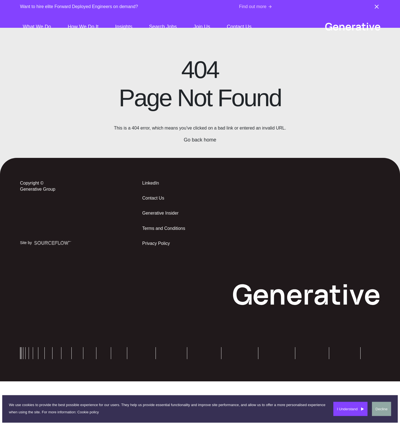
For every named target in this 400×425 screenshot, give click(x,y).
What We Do (37, 26)
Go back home (200, 140)
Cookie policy (88, 412)
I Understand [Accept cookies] (347, 409)
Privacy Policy (156, 243)
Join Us (202, 26)
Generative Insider (160, 213)
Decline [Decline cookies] (382, 409)
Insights (123, 26)
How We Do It (83, 26)
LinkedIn (150, 183)
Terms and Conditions (163, 228)
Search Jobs (163, 26)
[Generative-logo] (352, 27)
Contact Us (239, 26)
